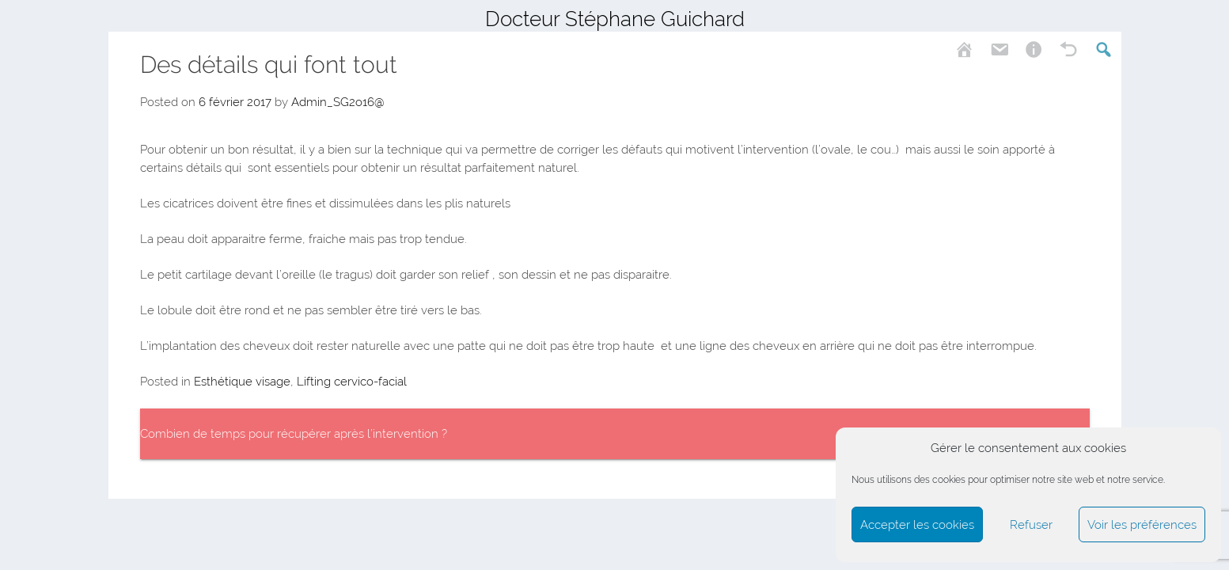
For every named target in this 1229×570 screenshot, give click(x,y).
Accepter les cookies (917, 525)
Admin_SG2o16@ (338, 102)
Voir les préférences (1142, 525)
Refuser (1031, 525)
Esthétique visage (242, 381)
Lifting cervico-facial (352, 381)
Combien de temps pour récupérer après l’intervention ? (293, 434)
